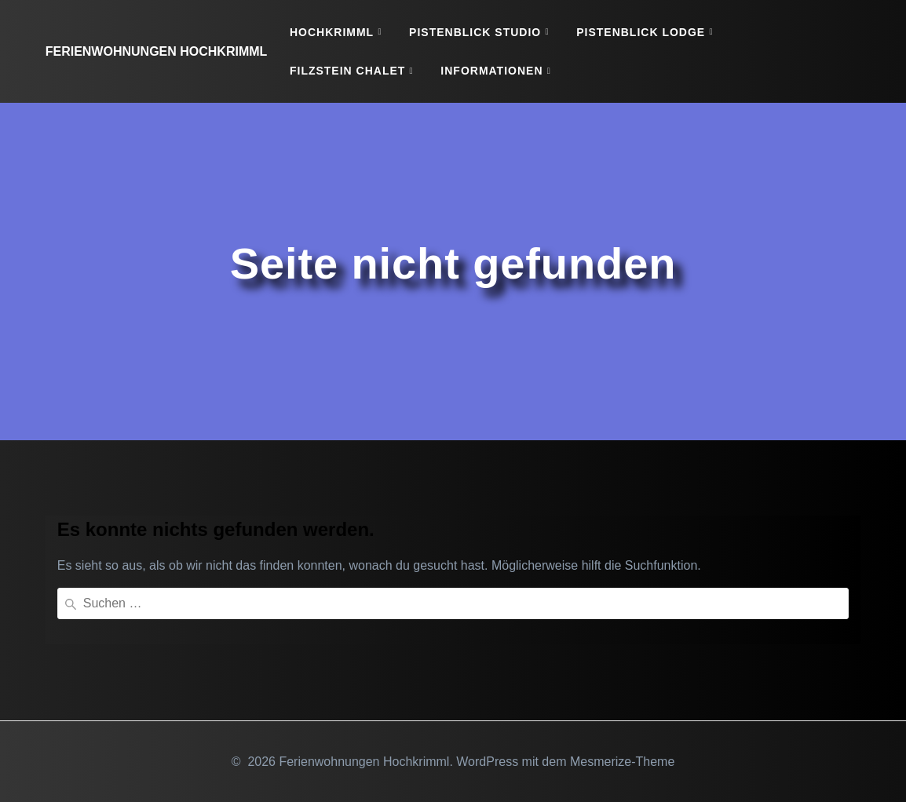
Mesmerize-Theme (622, 761)
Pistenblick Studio (475, 32)
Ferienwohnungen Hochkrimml (157, 52)
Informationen (491, 70)
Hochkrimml (332, 32)
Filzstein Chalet (347, 70)
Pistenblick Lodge (640, 32)
